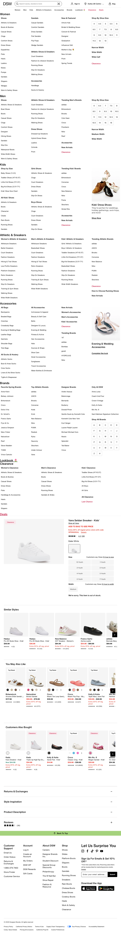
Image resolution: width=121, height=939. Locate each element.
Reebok (95, 275)
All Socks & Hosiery (9, 354)
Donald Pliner (66, 409)
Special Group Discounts (49, 866)
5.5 (111, 23)
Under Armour (36, 450)
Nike (63, 131)
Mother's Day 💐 (67, 49)
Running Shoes (37, 65)
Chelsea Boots (68, 888)
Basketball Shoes (38, 248)
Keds (33, 409)
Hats (33, 343)
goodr (63, 351)
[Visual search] (59, 3)
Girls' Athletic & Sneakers (71, 243)
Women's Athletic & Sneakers (14, 239)
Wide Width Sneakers (9, 297)
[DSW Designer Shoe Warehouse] (7, 3)
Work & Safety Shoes (9, 90)
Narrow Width (98, 47)
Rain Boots (5, 220)
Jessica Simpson (7, 427)
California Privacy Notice (24, 927)
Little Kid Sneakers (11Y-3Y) (72, 257)
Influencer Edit (67, 45)
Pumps (3, 72)
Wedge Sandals (37, 45)
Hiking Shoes (6, 136)
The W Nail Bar (49, 875)
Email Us (8, 852)
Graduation (65, 40)
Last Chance (87, 501)
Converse (65, 182)
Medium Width (98, 134)
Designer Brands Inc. (50, 855)
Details (83, 532)
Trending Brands (68, 333)
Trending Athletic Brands (102, 239)
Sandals (4, 76)
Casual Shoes (6, 31)
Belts (33, 321)
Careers (46, 849)
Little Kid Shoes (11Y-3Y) (10, 182)
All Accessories (38, 307)
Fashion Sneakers (8, 257)
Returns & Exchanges (9, 862)
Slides (64, 854)
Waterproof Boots (7, 149)
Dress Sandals (36, 31)
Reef (63, 136)
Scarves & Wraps (37, 348)
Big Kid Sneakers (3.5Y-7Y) (72, 261)
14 (100, 122)
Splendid (64, 441)
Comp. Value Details (10, 930)
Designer (64, 36)
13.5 (94, 122)
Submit (112, 874)
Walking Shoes (37, 74)
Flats (3, 54)
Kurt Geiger (65, 423)
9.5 (99, 35)
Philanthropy (48, 871)
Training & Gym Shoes (9, 288)
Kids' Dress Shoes (102, 204)
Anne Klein (5, 391)
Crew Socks (5, 368)
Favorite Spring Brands (11, 387)
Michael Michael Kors (69, 432)
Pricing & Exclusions (26, 930)
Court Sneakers (37, 56)
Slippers (4, 81)
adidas (64, 104)
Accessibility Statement (96, 927)
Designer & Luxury (38, 325)
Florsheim (65, 127)
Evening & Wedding (38, 330)
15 (105, 122)
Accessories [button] (59, 10)
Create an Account (27, 855)
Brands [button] (69, 10)
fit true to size (108, 557)
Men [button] (25, 10)
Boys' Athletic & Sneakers (71, 248)
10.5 (111, 35)
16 (111, 122)
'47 (62, 337)
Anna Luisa (96, 391)
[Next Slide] (114, 634)
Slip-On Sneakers (38, 70)
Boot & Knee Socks (8, 363)
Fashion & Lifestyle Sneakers (42, 60)
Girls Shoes (36, 168)
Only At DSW (97, 387)
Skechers (65, 204)
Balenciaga (65, 396)
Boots (3, 113)
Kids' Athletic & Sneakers (72, 239)
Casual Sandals (37, 22)
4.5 (99, 23)
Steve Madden (6, 445)
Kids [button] (31, 10)
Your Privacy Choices (76, 927)
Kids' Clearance (88, 467)
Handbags (35, 85)
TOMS (3, 450)
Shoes (3, 18)
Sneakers (66, 879)
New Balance (66, 191)
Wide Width (97, 52)
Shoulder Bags (6, 343)
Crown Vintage (97, 400)
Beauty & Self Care (38, 316)
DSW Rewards (29, 869)
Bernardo (65, 400)
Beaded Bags (6, 316)
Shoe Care (35, 352)
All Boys (85, 486)
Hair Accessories (37, 339)
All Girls (85, 490)
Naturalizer (5, 436)
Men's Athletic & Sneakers (42, 239)
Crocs (63, 122)
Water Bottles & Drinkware (41, 370)
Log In (26, 849)
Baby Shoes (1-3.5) (8, 173)
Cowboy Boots (68, 896)
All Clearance (87, 496)
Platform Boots (69, 858)
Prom (63, 58)
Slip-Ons (4, 145)
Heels (3, 58)
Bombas (64, 346)
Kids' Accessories (69, 321)
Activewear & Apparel (39, 312)
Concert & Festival (68, 31)
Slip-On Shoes (36, 195)
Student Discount (50, 860)
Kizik (33, 414)
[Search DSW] (38, 4)
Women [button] (17, 10)
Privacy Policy (8, 927)
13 (105, 40)
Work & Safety (68, 905)
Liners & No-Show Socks (10, 372)
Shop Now (96, 218)
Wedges (4, 85)
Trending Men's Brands (71, 100)
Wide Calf (96, 56)
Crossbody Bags (7, 325)
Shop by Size (7, 168)
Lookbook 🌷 (80, 10)
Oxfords (34, 147)
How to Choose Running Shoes (105, 290)
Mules (3, 67)
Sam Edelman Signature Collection (105, 414)
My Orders (27, 860)
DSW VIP (27, 865)
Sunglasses (35, 361)
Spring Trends (66, 63)
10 (105, 35)
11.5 (94, 40)
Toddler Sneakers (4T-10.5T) (72, 252)
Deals (101, 10)
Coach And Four (98, 396)
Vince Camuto (6, 454)
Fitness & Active (37, 334)
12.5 (111, 117)
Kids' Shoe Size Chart (9, 191)
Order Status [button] (9, 857)
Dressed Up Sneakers (39, 133)
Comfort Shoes (6, 40)
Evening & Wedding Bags (10, 330)
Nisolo (63, 436)
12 (100, 40)
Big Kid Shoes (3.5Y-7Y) (10, 186)
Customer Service (12, 876)
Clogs (3, 36)
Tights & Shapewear (9, 377)
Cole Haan (65, 118)
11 (116, 35)
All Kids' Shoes (7, 197)
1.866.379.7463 (11, 867)
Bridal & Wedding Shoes (70, 27)
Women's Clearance (9, 467)
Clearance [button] (92, 10)
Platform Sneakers (8, 270)
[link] (15, 641)
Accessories (66, 142)
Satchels (4, 339)
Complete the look (100, 353)
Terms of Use (39, 927)
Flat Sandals (36, 36)
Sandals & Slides (47, 495)
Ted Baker (65, 445)
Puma (63, 200)
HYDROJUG (66, 355)
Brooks (64, 113)
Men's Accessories (69, 316)
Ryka (33, 436)
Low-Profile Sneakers (9, 266)
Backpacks (5, 312)
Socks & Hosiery (37, 90)
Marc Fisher (5, 432)
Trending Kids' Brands (71, 168)
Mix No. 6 (95, 409)
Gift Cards (27, 873)
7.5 (105, 29)
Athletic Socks (6, 359)
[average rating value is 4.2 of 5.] (74, 536)
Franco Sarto (6, 418)
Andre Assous (66, 391)
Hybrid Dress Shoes (38, 138)
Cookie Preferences (57, 930)
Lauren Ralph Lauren (69, 427)
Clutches (4, 321)
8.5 (116, 29)
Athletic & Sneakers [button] (43, 10)
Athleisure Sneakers (8, 243)
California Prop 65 (42, 930)
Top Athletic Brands (39, 387)
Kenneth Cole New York (70, 418)
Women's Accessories (71, 312)
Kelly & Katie (97, 405)
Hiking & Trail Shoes (9, 261)
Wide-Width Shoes (8, 154)
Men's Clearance (48, 467)
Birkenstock (66, 109)
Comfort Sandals (37, 27)
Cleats (3, 215)
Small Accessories (38, 357)
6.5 (94, 29)
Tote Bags (5, 348)
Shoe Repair (48, 880)
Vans (33, 454)
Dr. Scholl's (5, 414)
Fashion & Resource (47, 885)
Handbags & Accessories (10, 495)
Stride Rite (65, 209)
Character (5, 211)
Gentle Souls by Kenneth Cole (73, 414)
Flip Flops (35, 40)
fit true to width (108, 584)
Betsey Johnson (7, 396)
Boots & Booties (7, 27)
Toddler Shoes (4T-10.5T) (10, 177)
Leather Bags (6, 334)
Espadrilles (5, 49)
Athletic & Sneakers (8, 22)
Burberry (64, 405)
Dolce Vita (5, 409)
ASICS (94, 248)
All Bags (4, 307)
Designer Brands (68, 387)
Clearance (96, 63)
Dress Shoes (6, 45)
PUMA (94, 270)
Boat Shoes (5, 109)
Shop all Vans (73, 523)
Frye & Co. (5, 423)
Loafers (4, 63)
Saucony (34, 441)
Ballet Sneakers (7, 248)
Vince (63, 450)
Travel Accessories (38, 366)
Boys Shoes (36, 202)
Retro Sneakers (7, 275)
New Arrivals (66, 54)
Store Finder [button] (9, 872)
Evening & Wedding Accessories (102, 345)
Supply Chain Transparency (55, 927)
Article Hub (65, 22)
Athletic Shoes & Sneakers (42, 51)
